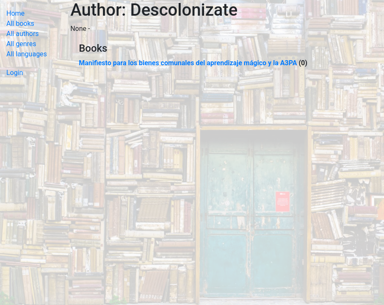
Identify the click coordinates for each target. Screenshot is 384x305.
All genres (21, 44)
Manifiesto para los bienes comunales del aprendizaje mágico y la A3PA (188, 63)
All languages (26, 54)
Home (15, 13)
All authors (22, 34)
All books (20, 23)
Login (14, 73)
